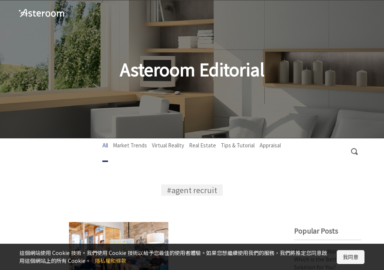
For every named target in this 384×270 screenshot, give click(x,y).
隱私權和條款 (110, 260)
